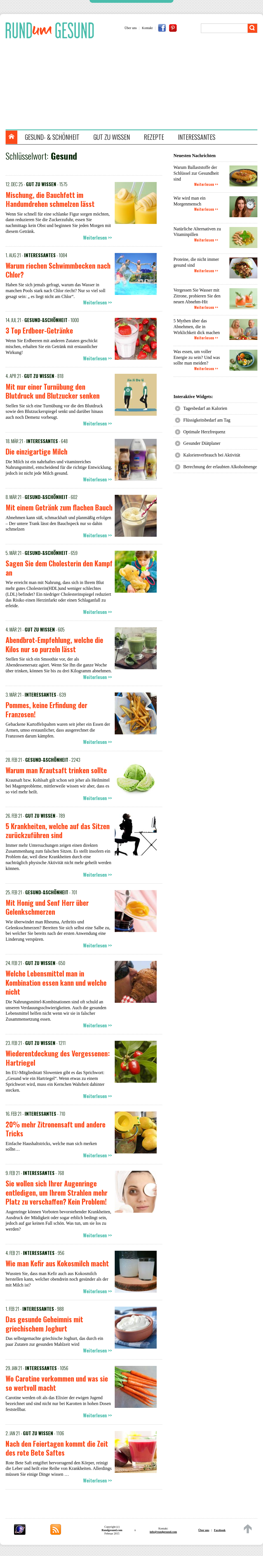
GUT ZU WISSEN (111, 137)
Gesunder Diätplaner (201, 443)
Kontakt (147, 28)
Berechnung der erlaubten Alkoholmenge (220, 466)
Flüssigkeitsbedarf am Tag (206, 420)
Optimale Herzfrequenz (204, 431)
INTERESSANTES (196, 137)
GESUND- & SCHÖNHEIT (52, 137)
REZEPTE (154, 137)
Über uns (131, 28)
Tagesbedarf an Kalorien (205, 408)
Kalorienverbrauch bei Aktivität (211, 455)
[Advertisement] (134, 85)
